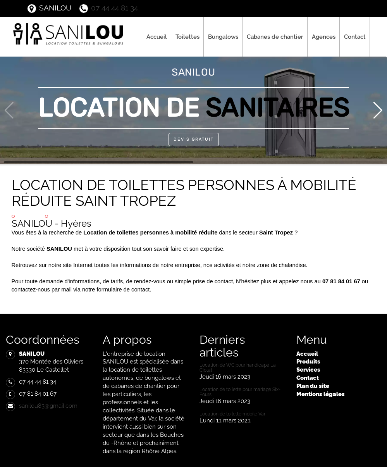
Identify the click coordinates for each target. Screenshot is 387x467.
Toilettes (187, 36)
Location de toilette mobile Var (232, 414)
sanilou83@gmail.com (48, 405)
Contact (355, 36)
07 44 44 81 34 (108, 7)
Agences (323, 36)
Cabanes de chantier (275, 36)
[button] (378, 110)
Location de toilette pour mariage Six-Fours (240, 392)
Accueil (156, 36)
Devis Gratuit (194, 139)
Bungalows (223, 36)
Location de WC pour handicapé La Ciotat (238, 367)
